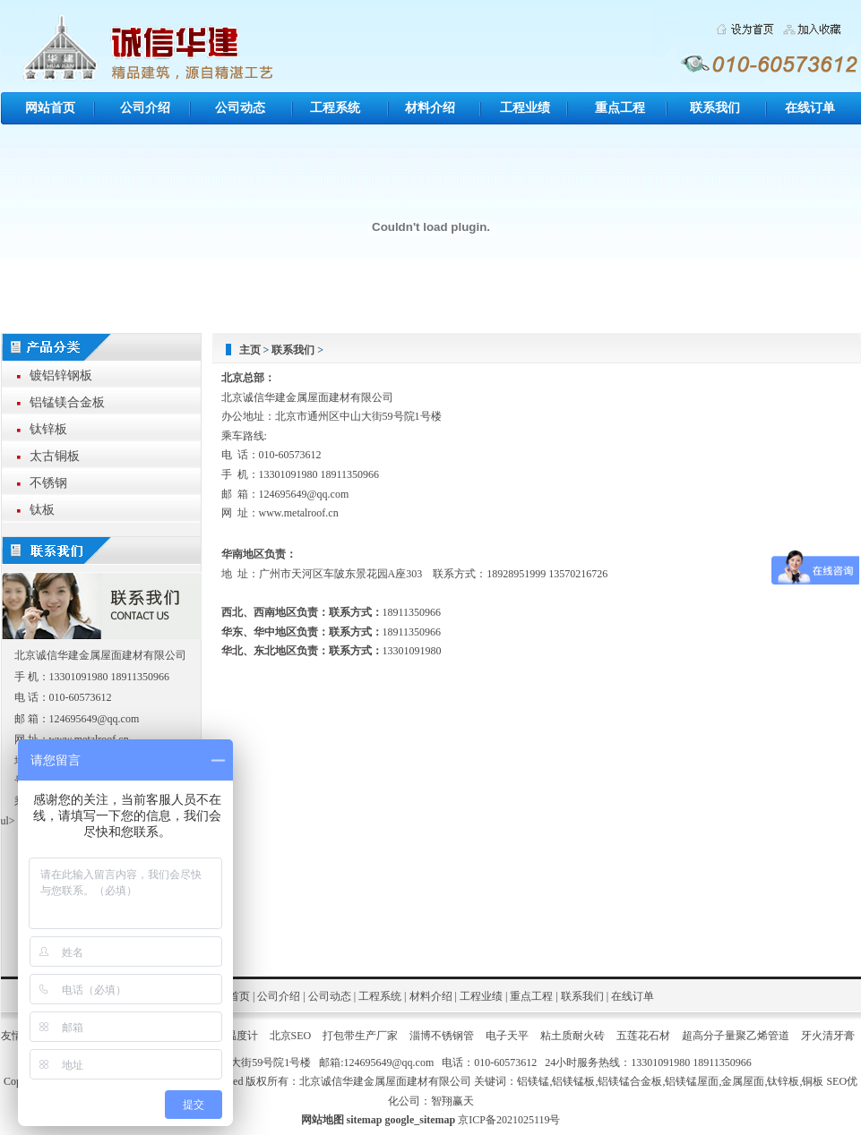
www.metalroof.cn (299, 513)
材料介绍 (430, 108)
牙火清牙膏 (828, 1035)
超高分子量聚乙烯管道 (735, 1035)
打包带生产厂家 (360, 1035)
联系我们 (715, 108)
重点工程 (620, 108)
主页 (250, 350)
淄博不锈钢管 (441, 1035)
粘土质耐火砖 (572, 1035)
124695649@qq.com (304, 494)
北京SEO (291, 1035)
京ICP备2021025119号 (509, 1120)
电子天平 (507, 1035)
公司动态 (240, 108)
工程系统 (335, 108)
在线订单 (810, 108)
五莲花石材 (643, 1035)
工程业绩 (525, 108)
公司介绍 (145, 108)
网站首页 (50, 108)
